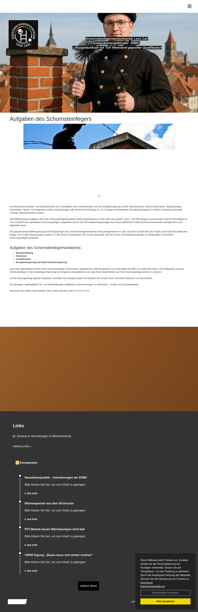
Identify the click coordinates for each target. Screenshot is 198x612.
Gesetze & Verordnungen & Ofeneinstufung (42, 436)
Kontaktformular (82, 290)
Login (133, 601)
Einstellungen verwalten (165, 593)
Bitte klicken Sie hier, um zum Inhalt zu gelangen (55, 484)
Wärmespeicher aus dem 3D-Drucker (49, 503)
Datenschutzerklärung (152, 586)
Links (18, 425)
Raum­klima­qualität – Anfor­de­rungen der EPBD (56, 477)
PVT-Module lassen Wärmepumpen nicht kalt (55, 529)
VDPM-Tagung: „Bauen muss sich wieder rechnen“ (59, 555)
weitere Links (22, 446)
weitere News (88, 585)
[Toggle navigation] (189, 9)
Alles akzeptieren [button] (165, 601)
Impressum (146, 582)
